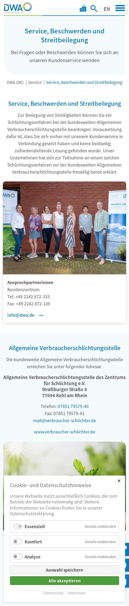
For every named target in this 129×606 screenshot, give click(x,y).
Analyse (32, 556)
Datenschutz (53, 592)
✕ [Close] (119, 480)
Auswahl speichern (64, 570)
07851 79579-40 (73, 406)
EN (107, 8)
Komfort (33, 541)
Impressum (76, 592)
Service (34, 82)
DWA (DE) (15, 82)
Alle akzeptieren (65, 580)
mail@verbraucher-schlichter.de (64, 420)
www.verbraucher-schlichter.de (64, 431)
